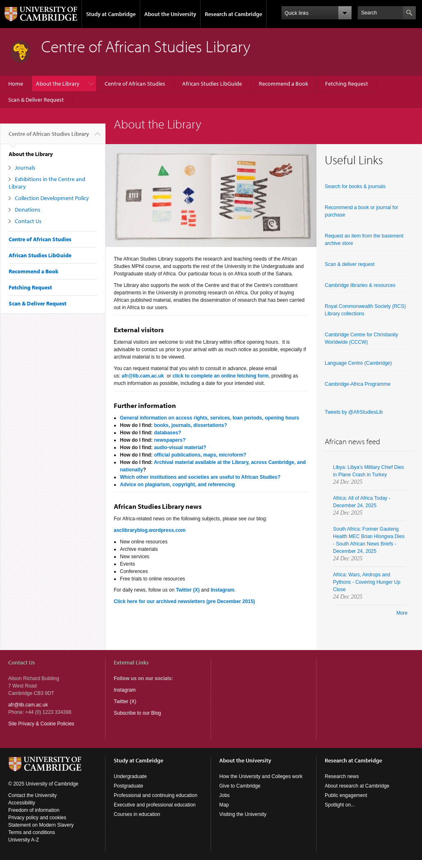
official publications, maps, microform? (200, 455)
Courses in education (137, 814)
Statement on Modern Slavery (41, 825)
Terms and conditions (31, 832)
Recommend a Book (283, 83)
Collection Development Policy (52, 198)
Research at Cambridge (233, 14)
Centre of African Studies (135, 83)
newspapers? (170, 440)
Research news (342, 776)
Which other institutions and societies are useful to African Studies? (200, 477)
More (402, 613)
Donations (27, 209)
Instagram (125, 690)
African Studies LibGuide (212, 83)
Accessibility (21, 803)
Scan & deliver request (350, 264)
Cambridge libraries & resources (360, 285)
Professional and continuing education (155, 795)
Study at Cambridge (111, 14)
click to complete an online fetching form (220, 376)
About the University (170, 14)
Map (224, 805)
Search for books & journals (355, 186)
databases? (167, 433)
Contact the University (32, 795)
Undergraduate (130, 776)
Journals (25, 167)
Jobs (224, 795)
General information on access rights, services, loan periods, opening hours (209, 418)
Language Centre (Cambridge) (358, 363)
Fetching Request (346, 83)
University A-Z (23, 840)
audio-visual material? (180, 447)
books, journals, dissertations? (190, 425)
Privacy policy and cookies (37, 817)
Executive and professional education (155, 805)
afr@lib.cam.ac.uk (143, 376)
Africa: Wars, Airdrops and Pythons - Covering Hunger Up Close (366, 582)
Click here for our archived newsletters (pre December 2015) (185, 601)
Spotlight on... (340, 805)
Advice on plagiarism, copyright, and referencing (177, 484)
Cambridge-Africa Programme (357, 384)
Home (15, 83)
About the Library (58, 83)
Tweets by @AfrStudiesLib (354, 412)
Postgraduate (128, 786)
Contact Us (28, 221)
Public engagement (346, 795)
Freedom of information (33, 810)
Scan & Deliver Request (36, 99)
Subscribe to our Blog (137, 713)
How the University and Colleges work (260, 776)
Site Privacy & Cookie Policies (41, 724)
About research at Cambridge (357, 786)
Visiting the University (243, 814)
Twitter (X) (188, 590)
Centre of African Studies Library (49, 137)
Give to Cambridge (239, 786)
